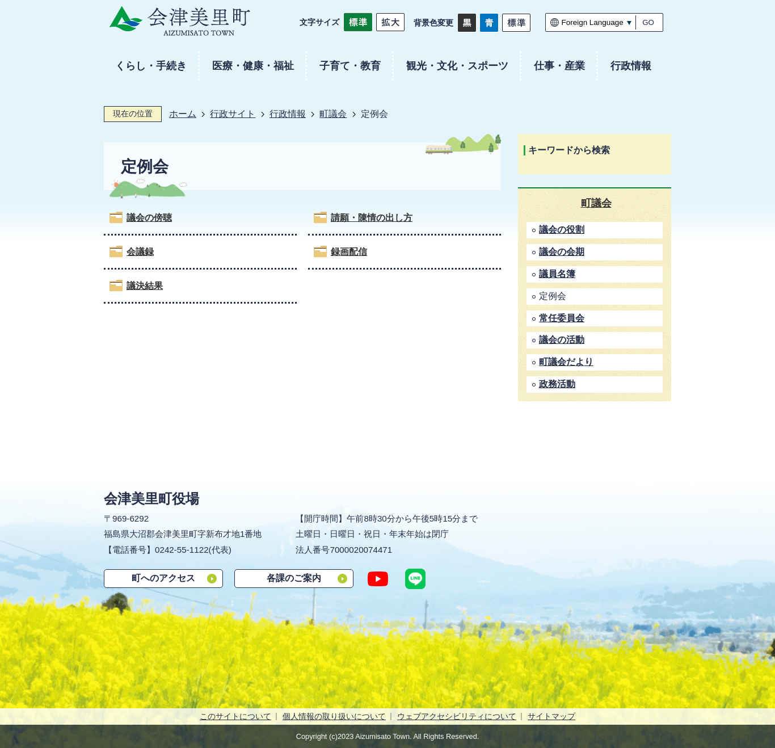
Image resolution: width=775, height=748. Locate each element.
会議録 (140, 252)
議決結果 (145, 286)
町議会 (333, 114)
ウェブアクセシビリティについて (456, 716)
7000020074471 (361, 549)
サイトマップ (551, 716)
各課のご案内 (294, 578)
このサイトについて (235, 716)
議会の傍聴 (149, 217)
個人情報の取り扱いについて (334, 716)
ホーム (182, 114)
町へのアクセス (163, 578)
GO (648, 22)
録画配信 (349, 252)
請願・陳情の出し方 (371, 217)
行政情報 (287, 114)
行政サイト (232, 114)
